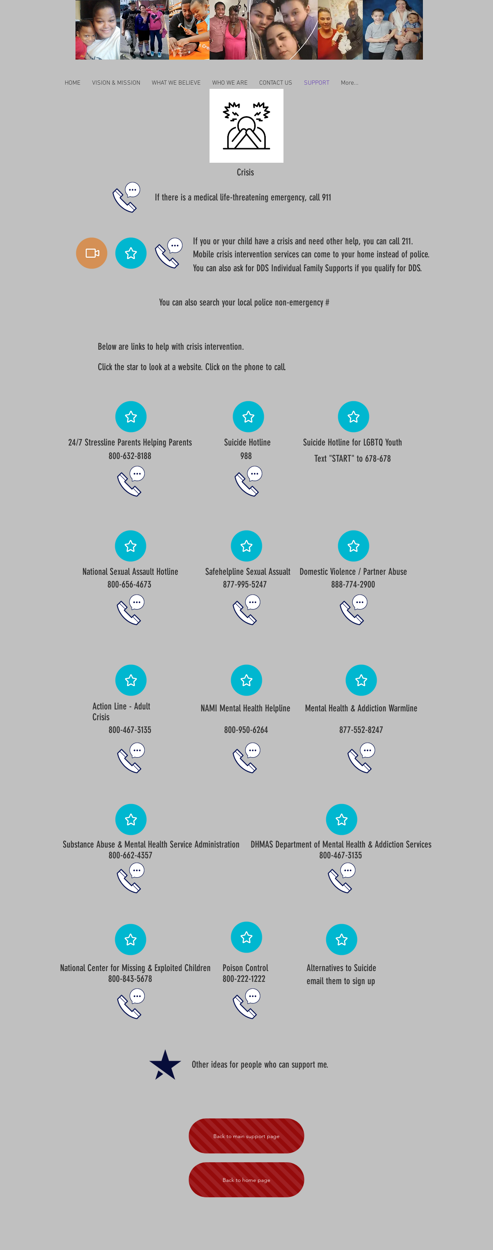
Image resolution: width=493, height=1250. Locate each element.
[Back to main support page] (246, 1135)
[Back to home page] (246, 1179)
